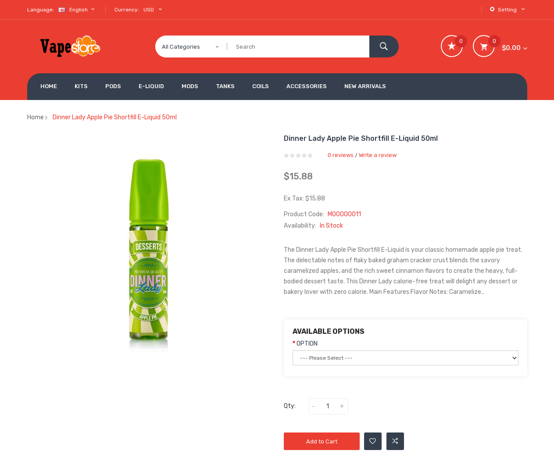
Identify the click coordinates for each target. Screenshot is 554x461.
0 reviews (341, 155)
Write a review (378, 155)
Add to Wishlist (372, 441)
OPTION (307, 343)
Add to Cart (321, 441)
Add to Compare (395, 441)
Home (35, 117)
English (77, 9)
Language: (40, 10)
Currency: (126, 10)
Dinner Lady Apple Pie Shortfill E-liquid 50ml (115, 117)
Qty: (290, 406)
